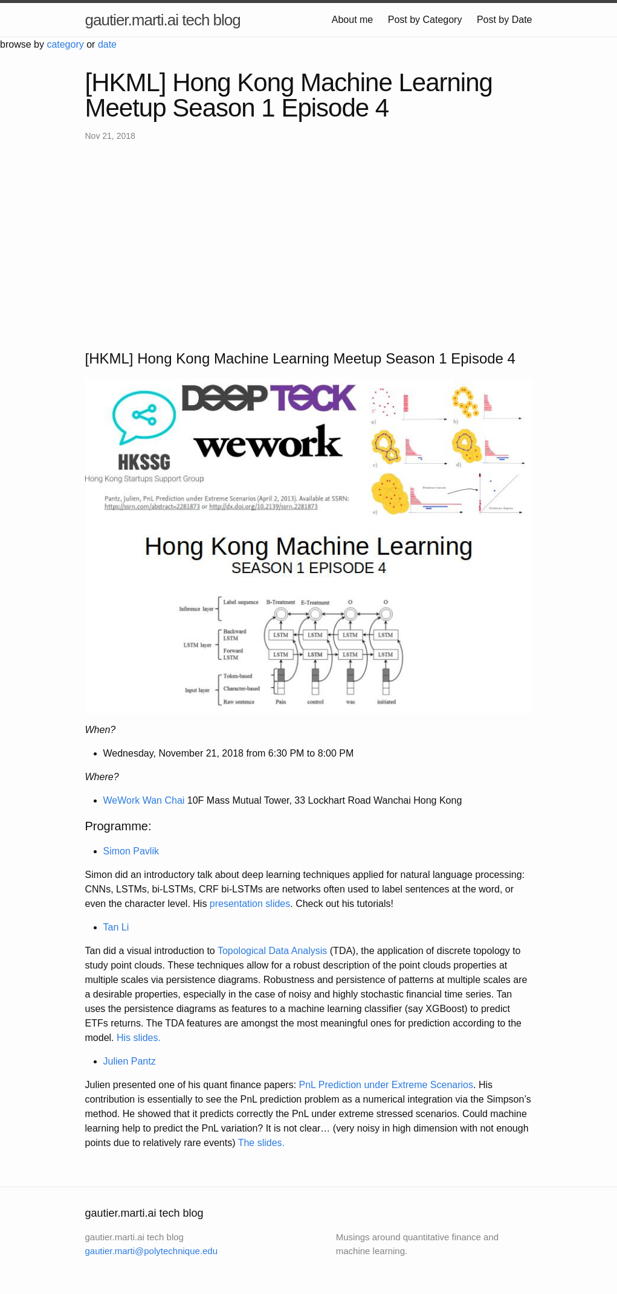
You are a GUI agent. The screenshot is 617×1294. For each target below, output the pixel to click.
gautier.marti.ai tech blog (163, 20)
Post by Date (504, 19)
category (65, 44)
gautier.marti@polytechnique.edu (151, 1251)
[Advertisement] (308, 245)
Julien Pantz (129, 1061)
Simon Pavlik (131, 851)
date (107, 44)
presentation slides (250, 903)
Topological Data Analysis (272, 951)
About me (352, 19)
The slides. (261, 1143)
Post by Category (425, 19)
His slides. (139, 1038)
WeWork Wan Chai (144, 800)
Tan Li (116, 927)
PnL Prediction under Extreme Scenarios (386, 1085)
